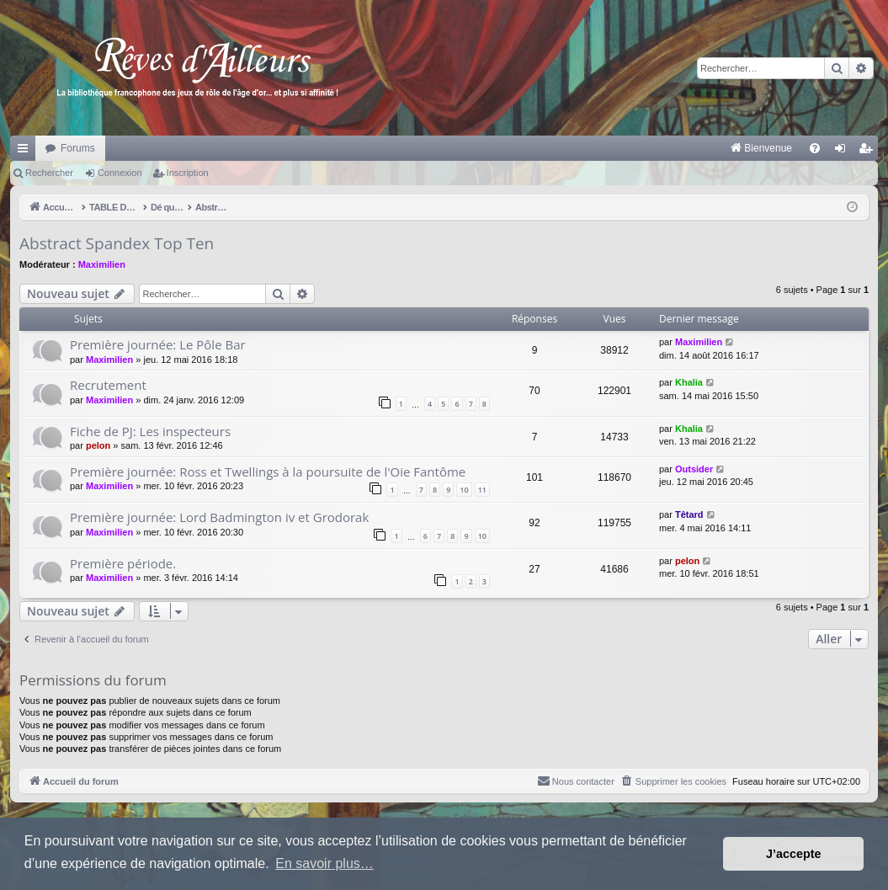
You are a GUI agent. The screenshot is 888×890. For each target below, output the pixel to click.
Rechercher (49, 173)
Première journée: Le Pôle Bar (158, 344)
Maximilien (101, 264)
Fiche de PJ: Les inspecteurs (150, 431)
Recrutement (108, 384)
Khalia (689, 382)
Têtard (689, 514)
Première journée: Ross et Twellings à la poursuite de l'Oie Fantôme (267, 471)
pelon (98, 445)
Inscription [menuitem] (869, 151)
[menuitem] (585, 148)
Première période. (123, 563)
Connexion (120, 173)
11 (482, 489)
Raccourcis (26, 151)
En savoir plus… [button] (324, 863)
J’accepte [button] (794, 854)
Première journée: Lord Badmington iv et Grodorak (219, 517)
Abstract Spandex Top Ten (116, 243)
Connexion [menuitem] (844, 151)
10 (464, 489)
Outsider (694, 469)
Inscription (188, 173)
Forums (78, 148)
